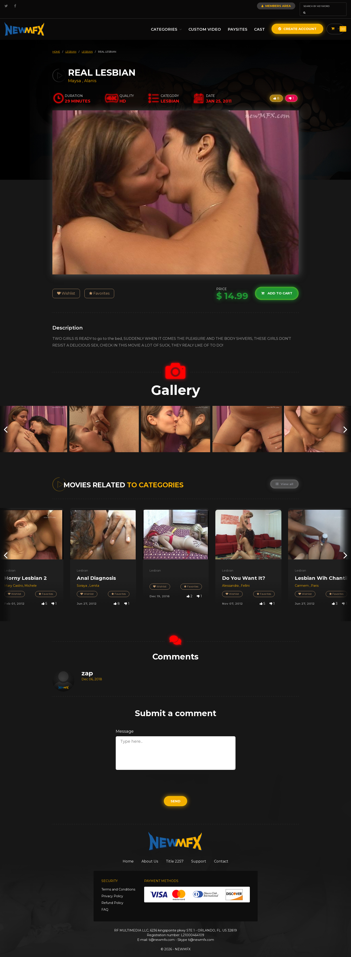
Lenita (94, 579)
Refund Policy (112, 897)
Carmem (302, 579)
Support (201, 855)
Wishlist (66, 287)
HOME (56, 45)
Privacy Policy (112, 890)
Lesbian (9, 564)
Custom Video (204, 23)
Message (125, 725)
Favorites (99, 287)
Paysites (237, 23)
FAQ (104, 904)
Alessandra (231, 579)
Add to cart (276, 287)
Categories (166, 23)
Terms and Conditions (118, 884)
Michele (30, 579)
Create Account (297, 22)
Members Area (264, 6)
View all (284, 478)
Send (175, 795)
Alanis (90, 74)
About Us (148, 855)
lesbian (70, 45)
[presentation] (5, 422)
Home (124, 855)
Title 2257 (175, 855)
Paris (315, 579)
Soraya (82, 579)
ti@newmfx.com (162, 934)
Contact (226, 855)
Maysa (75, 74)
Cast (259, 23)
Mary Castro (13, 579)
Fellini (245, 579)
